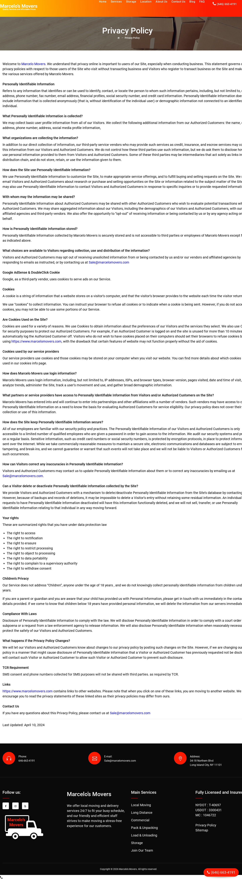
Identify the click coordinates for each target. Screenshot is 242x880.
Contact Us (178, 1)
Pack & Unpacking (144, 828)
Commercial (140, 820)
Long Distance (141, 813)
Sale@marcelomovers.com (23, 476)
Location (145, 1)
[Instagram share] (15, 805)
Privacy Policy (205, 825)
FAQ (202, 1)
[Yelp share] (25, 805)
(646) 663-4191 (227, 4)
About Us (161, 1)
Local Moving (141, 805)
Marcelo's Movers (128, 869)
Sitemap (201, 830)
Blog (192, 1)
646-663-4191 (26, 760)
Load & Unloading (144, 835)
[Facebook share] (6, 805)
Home (103, 1)
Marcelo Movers (33, 64)
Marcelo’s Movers (89, 794)
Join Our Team (142, 850)
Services (116, 1)
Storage (131, 1)
